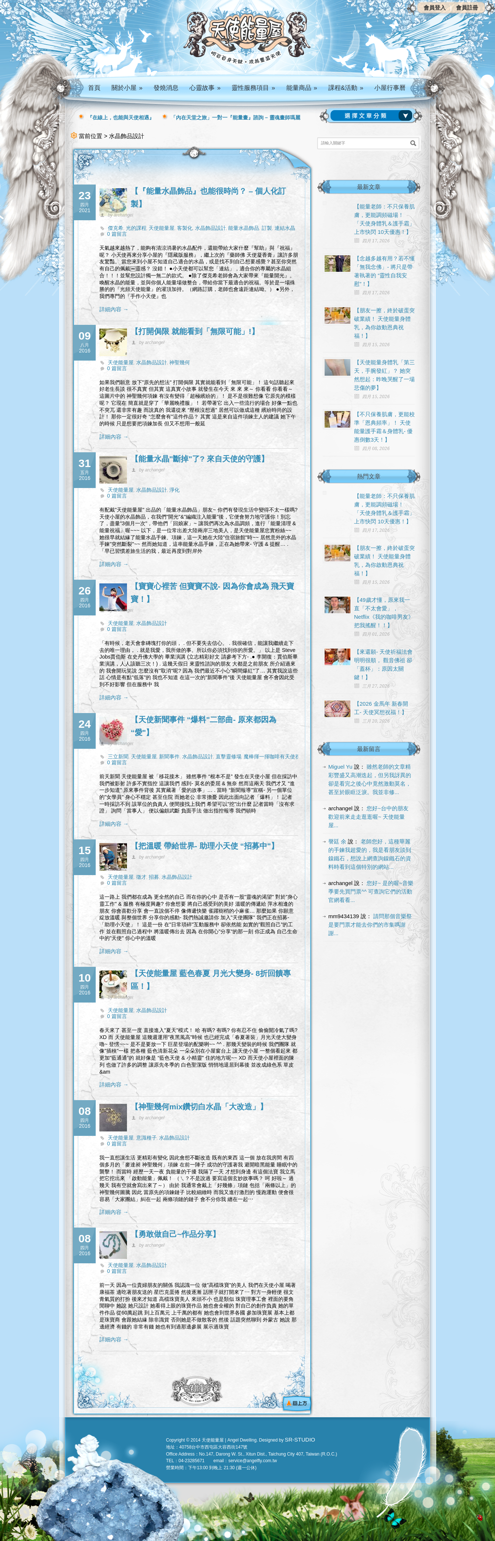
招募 (154, 877)
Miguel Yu (340, 767)
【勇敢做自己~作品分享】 (175, 1234)
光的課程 (136, 228)
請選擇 (372, 115)
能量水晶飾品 (243, 228)
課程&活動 (346, 87)
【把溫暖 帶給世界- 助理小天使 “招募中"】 (205, 846)
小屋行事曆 (390, 87)
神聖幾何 (179, 362)
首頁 (94, 87)
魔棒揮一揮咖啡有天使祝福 (274, 756)
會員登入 (435, 7)
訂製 (267, 228)
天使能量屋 (161, 228)
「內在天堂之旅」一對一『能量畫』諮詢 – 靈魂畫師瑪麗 (235, 117)
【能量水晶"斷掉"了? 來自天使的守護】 (200, 458)
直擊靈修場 (228, 756)
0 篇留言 (117, 234)
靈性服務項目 (253, 87)
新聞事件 (169, 756)
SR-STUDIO (300, 1439)
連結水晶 (285, 228)
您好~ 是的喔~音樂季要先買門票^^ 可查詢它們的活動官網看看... (370, 891)
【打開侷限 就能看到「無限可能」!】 (195, 331)
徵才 (141, 877)
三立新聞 (118, 756)
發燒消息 (165, 87)
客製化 (184, 228)
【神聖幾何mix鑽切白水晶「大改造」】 (199, 1106)
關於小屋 (127, 87)
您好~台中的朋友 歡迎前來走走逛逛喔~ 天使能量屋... (368, 816)
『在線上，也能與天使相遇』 (120, 117)
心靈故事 (205, 87)
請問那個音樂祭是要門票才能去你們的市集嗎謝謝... (370, 924)
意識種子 (146, 1138)
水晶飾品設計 (210, 228)
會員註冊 (467, 7)
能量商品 (301, 87)
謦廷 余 (337, 841)
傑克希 (115, 228)
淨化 (174, 490)
